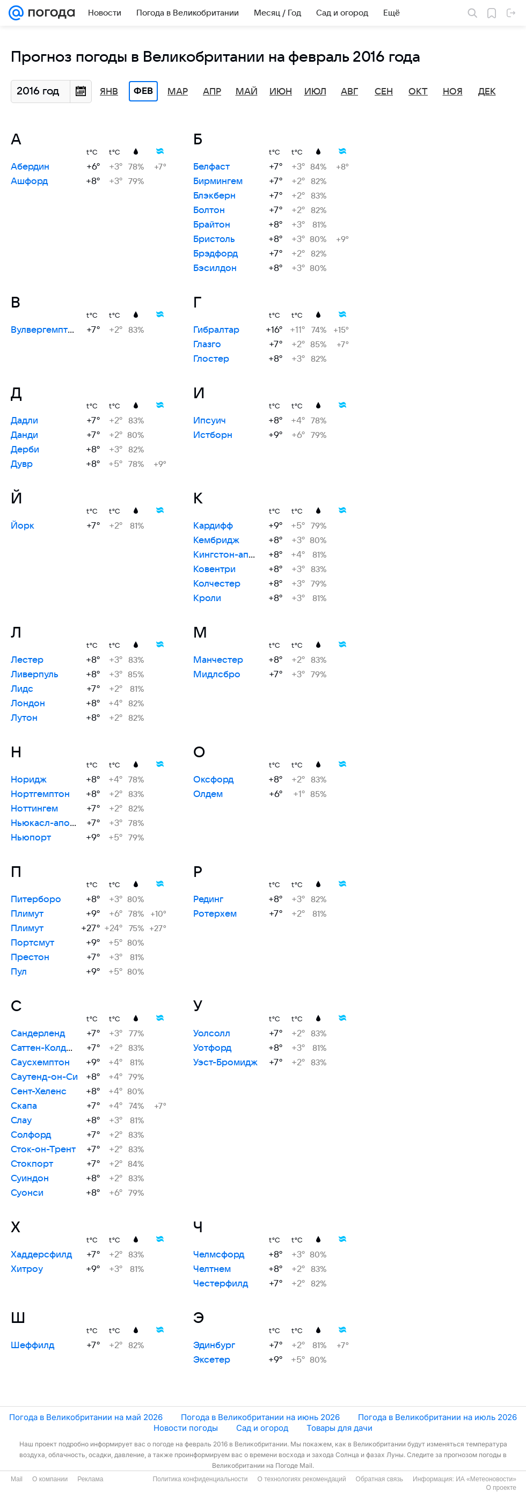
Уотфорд (212, 1048)
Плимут (27, 914)
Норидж (29, 780)
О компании (50, 1479)
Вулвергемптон (45, 330)
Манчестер (218, 660)
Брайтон (211, 225)
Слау (21, 1120)
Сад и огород (262, 1428)
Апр (212, 92)
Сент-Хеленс (39, 1091)
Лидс (22, 689)
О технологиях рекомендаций (301, 1479)
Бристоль (214, 239)
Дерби (25, 450)
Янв (109, 92)
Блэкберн (214, 196)
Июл (315, 92)
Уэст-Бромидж (225, 1062)
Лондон (28, 703)
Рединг (208, 899)
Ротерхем (215, 914)
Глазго (207, 344)
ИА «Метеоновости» (486, 1479)
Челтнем (212, 1269)
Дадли (24, 421)
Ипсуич (209, 421)
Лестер (27, 660)
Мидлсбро (216, 674)
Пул (19, 972)
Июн (280, 92)
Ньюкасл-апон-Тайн (55, 823)
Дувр (22, 464)
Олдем (208, 794)
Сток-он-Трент (43, 1149)
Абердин (30, 167)
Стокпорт (32, 1164)
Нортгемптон (40, 794)
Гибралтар (216, 330)
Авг (349, 92)
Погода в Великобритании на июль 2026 (437, 1417)
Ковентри (214, 569)
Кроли (207, 598)
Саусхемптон (40, 1062)
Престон (30, 957)
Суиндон (30, 1178)
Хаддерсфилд (41, 1255)
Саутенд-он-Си (44, 1077)
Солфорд (31, 1135)
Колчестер (216, 584)
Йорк (22, 526)
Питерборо (36, 899)
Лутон (24, 718)
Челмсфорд (218, 1255)
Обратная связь (379, 1479)
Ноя (453, 92)
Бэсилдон (215, 268)
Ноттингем (34, 809)
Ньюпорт (31, 838)
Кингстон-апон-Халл (238, 555)
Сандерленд (38, 1033)
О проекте (501, 1487)
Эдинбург (214, 1345)
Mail (17, 1479)
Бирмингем (218, 181)
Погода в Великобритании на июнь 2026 (260, 1417)
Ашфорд (29, 181)
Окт (418, 92)
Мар (177, 92)
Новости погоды (186, 1428)
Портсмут (32, 943)
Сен (384, 92)
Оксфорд (213, 780)
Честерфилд (220, 1284)
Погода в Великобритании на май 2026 (86, 1417)
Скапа (24, 1106)
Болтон (209, 210)
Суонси (27, 1193)
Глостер (211, 359)
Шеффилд (32, 1345)
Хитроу (27, 1269)
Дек (487, 92)
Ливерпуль (35, 674)
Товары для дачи (339, 1428)
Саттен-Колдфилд (50, 1048)
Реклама (90, 1479)
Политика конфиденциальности (199, 1479)
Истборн (212, 435)
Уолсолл (211, 1033)
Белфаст (211, 167)
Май (247, 92)
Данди (24, 435)
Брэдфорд (215, 254)
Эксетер (211, 1360)
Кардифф (213, 526)
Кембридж (216, 540)
